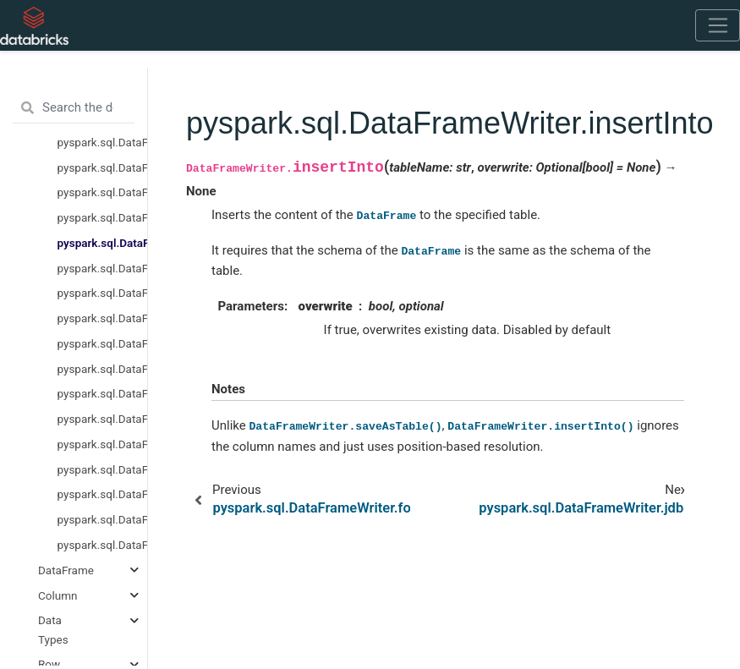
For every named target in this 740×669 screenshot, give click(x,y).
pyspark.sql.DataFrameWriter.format (103, 217)
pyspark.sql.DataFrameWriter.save (103, 469)
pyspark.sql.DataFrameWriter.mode (103, 318)
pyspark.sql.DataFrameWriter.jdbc (103, 268)
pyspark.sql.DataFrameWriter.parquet (103, 418)
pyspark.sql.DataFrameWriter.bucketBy (103, 167)
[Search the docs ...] (73, 108)
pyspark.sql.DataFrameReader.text (103, 142)
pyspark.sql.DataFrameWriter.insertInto (103, 243)
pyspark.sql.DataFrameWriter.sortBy (103, 519)
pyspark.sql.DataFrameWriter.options (103, 369)
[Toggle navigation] (717, 25)
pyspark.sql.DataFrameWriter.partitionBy (103, 444)
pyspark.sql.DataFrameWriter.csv (103, 192)
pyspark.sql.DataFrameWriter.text (103, 544)
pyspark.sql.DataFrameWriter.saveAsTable (103, 494)
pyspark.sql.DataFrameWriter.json (103, 292)
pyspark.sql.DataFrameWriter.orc (103, 393)
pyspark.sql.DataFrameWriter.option (103, 343)
